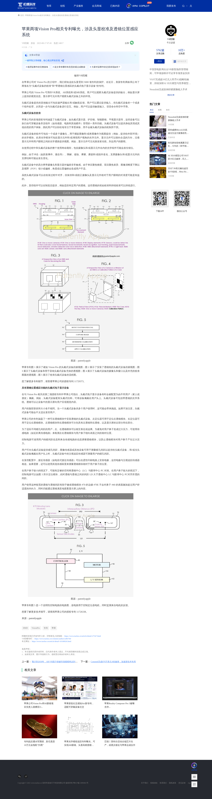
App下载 (191, 783)
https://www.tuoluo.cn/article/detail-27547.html (82, 636)
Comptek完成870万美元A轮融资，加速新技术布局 (113, 662)
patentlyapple (35, 618)
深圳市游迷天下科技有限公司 (53, 783)
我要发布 (171, 6)
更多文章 (170, 95)
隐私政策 (172, 783)
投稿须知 (153, 783)
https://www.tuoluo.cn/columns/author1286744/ (52, 639)
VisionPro (36, 628)
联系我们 (163, 783)
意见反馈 (182, 783)
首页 (21, 15)
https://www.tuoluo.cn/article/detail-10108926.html (51, 641)
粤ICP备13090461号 (80, 783)
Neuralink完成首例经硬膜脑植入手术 (168, 89)
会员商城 (96, 6)
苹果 (54, 628)
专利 (46, 628)
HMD (25, 628)
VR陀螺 (25, 43)
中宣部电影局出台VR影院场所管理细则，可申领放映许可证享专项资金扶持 (170, 71)
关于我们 (144, 783)
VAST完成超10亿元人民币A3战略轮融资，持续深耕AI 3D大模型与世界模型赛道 (170, 81)
